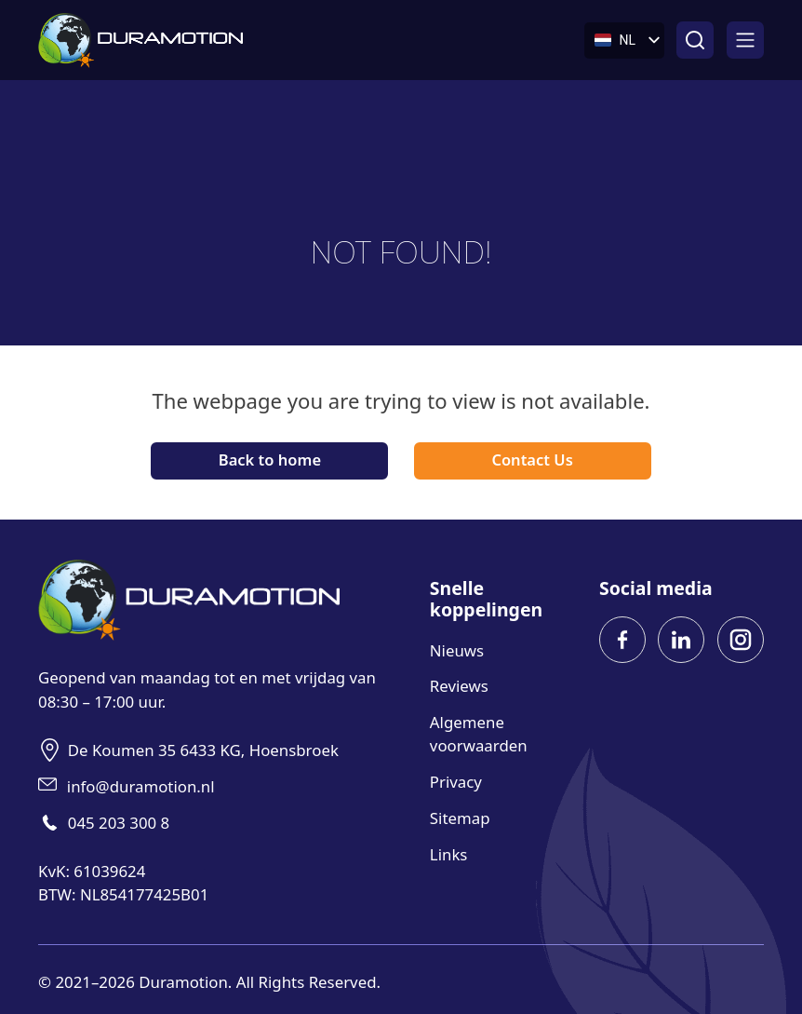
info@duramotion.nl (141, 786)
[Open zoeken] (695, 40)
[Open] (745, 40)
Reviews (459, 685)
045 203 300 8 (118, 822)
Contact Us (531, 459)
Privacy (456, 781)
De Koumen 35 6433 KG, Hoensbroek (203, 750)
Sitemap (460, 818)
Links (449, 854)
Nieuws (457, 650)
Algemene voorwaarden (479, 733)
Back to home (270, 459)
